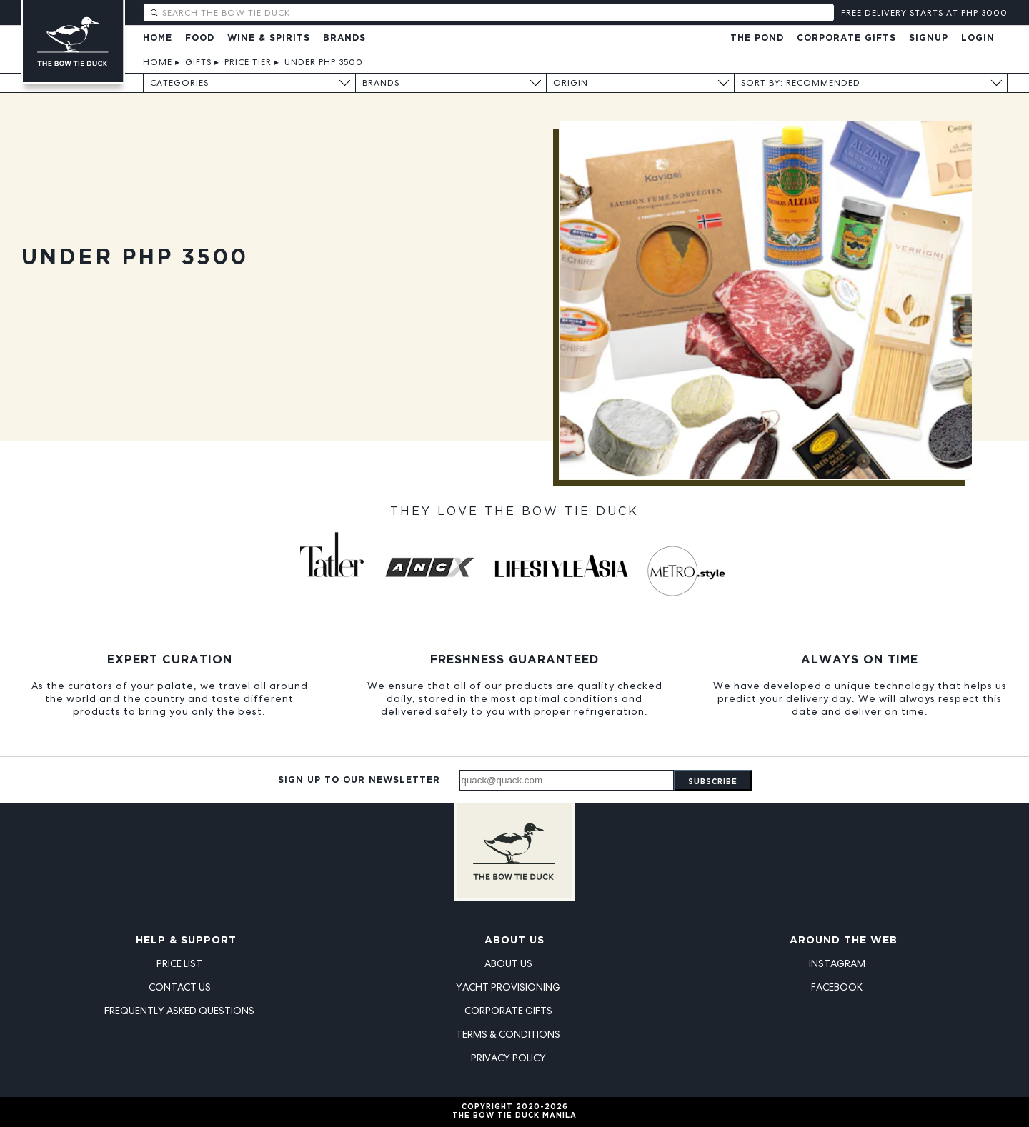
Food (199, 38)
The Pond (757, 38)
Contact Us (180, 987)
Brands (344, 38)
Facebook (837, 987)
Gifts (198, 62)
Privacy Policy (508, 1057)
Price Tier (248, 62)
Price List (179, 963)
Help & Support (186, 940)
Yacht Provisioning (508, 987)
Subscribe (712, 782)
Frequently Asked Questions (179, 1010)
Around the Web (844, 940)
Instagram (837, 963)
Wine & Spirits (268, 38)
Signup (928, 38)
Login (978, 38)
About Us (514, 940)
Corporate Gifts (846, 38)
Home (157, 38)
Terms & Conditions (508, 1034)
